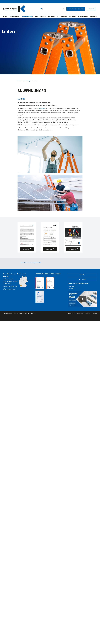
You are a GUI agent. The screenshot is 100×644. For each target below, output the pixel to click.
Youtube (71, 289)
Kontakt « (93, 16)
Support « (51, 16)
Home (19, 81)
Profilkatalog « (40, 16)
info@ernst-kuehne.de (9, 289)
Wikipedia (71, 286)
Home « (5, 16)
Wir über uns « (62, 16)
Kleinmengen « (83, 16)
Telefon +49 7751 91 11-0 (10, 286)
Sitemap (95, 313)
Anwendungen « (27, 16)
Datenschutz (79, 313)
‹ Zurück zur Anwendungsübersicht (30, 263)
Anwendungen (27, 81)
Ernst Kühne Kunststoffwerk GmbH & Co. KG (25, 313)
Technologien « (15, 16)
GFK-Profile (41, 108)
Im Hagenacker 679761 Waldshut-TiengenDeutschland (10, 281)
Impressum (71, 313)
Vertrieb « (72, 16)
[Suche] (63, 9)
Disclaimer (88, 313)
